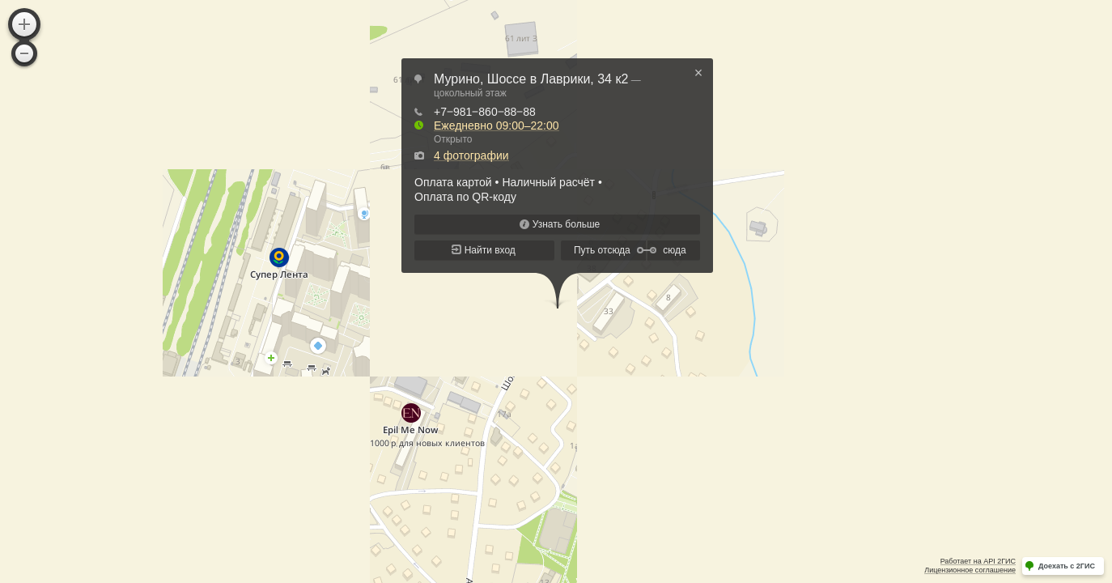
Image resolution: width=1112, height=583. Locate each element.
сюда (674, 250)
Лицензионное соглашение (970, 570)
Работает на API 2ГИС (978, 561)
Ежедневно (496, 125)
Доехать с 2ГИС (1066, 566)
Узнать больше (566, 224)
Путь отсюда (602, 250)
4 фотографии (471, 155)
